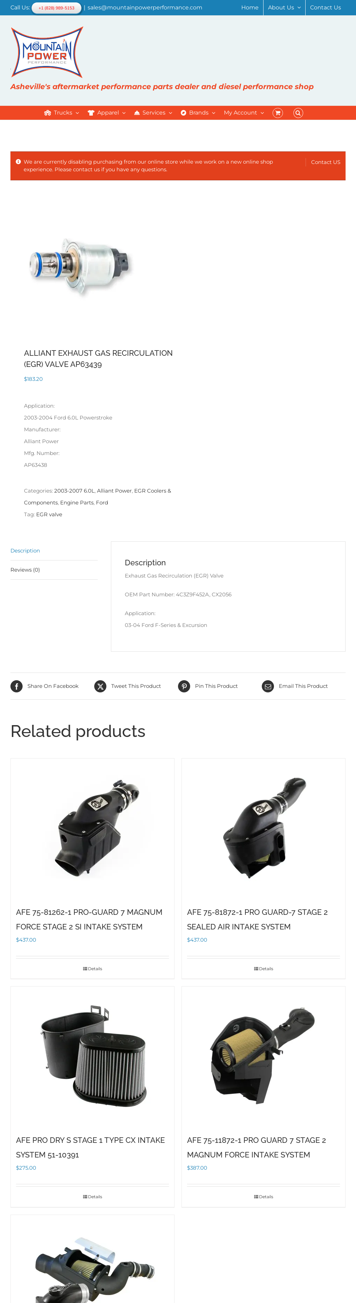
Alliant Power (114, 490)
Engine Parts (77, 502)
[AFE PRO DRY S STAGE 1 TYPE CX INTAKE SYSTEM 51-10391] (92, 1056)
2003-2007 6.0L (74, 490)
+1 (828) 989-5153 (56, 8)
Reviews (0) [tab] (25, 569)
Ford (102, 502)
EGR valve (49, 514)
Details (95, 968)
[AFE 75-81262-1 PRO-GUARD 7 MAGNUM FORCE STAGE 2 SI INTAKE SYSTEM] (92, 828)
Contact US (325, 162)
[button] (298, 113)
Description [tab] (25, 550)
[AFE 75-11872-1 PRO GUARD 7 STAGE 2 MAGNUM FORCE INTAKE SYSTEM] (263, 1056)
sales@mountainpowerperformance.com (145, 7)
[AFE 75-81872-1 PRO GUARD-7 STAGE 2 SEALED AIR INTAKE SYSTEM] (263, 828)
